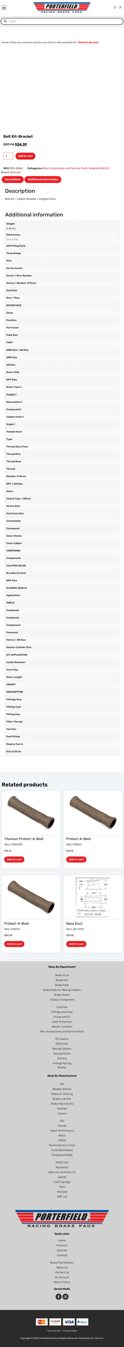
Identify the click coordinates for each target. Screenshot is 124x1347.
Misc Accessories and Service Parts (32, 42)
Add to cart (25, 156)
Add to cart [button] (14, 859)
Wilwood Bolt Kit (66, 42)
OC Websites (97, 1338)
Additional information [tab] (43, 179)
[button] (4, 8)
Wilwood (15, 172)
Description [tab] (13, 179)
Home (5, 42)
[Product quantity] (8, 156)
